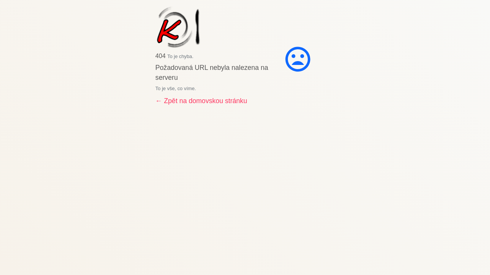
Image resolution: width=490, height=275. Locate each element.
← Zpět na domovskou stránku (201, 101)
